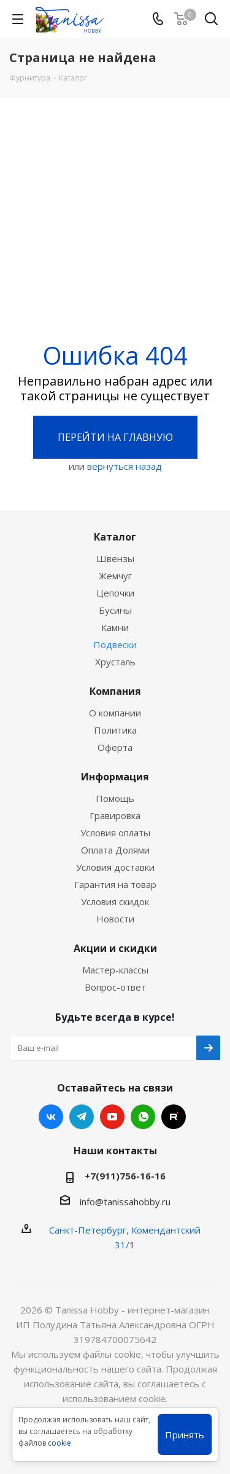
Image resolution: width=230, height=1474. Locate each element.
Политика (115, 730)
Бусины (115, 610)
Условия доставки (115, 867)
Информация (115, 776)
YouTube (112, 1116)
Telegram (81, 1116)
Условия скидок (115, 901)
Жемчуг (115, 575)
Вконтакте (51, 1116)
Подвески (115, 644)
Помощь (115, 798)
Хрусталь (115, 662)
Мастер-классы (115, 970)
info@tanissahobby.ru (125, 1201)
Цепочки (115, 593)
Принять (184, 1434)
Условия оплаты (115, 832)
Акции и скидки (115, 948)
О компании (115, 713)
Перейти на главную (115, 437)
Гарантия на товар (115, 884)
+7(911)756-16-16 (125, 1176)
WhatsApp (143, 1116)
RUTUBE (173, 1116)
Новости (115, 919)
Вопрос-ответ (115, 987)
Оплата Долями (115, 850)
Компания (115, 691)
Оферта (115, 747)
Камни (115, 627)
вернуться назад (124, 466)
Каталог (115, 537)
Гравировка (115, 815)
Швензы (115, 558)
